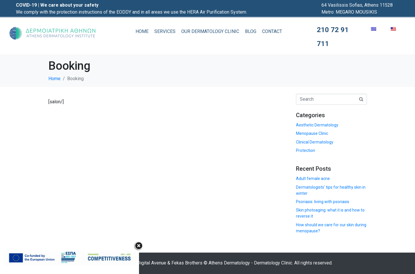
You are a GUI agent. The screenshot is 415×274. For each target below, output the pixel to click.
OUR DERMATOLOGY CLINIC (210, 31)
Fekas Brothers (186, 263)
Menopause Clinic (312, 133)
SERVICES (164, 31)
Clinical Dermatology (314, 142)
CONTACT (272, 31)
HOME (142, 31)
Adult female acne (313, 178)
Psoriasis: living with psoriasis (322, 201)
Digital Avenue (151, 263)
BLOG (250, 31)
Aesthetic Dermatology (317, 125)
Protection (305, 150)
